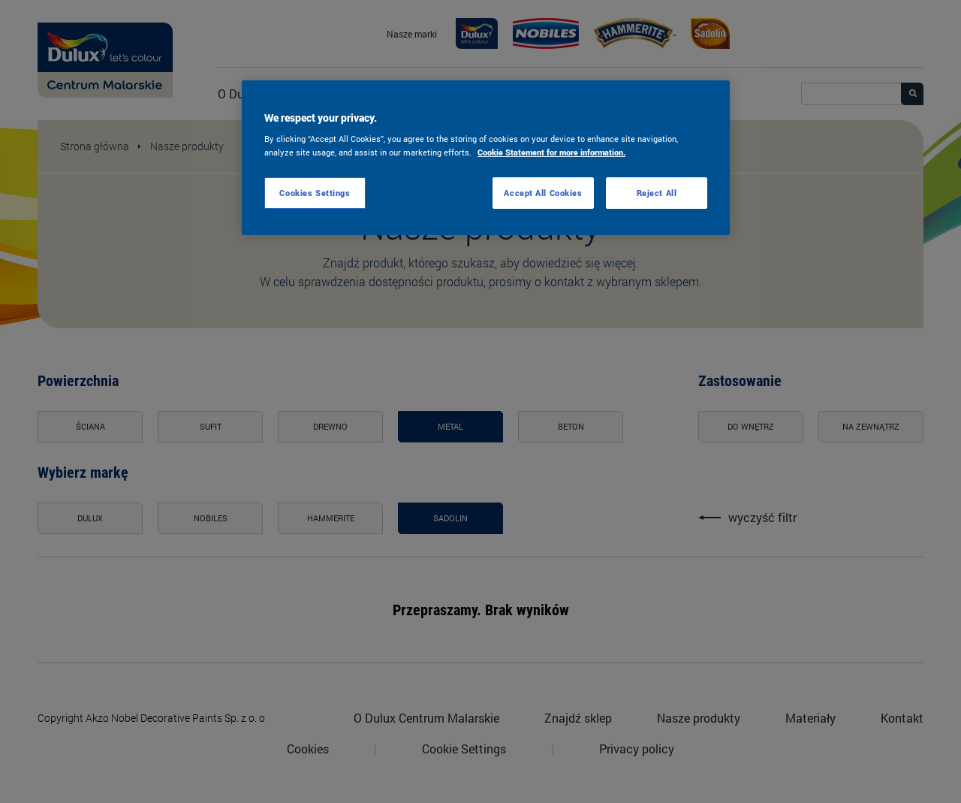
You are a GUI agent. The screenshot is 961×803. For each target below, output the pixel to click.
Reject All (657, 192)
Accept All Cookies (543, 192)
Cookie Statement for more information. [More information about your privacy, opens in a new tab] (551, 152)
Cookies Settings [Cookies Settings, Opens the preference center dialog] (314, 192)
